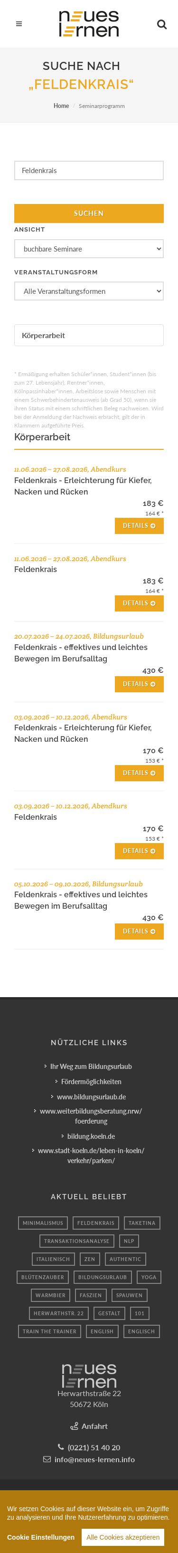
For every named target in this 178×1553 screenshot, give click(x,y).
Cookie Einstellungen (41, 1542)
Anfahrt (95, 1425)
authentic (125, 1259)
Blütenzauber (42, 1277)
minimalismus (43, 1223)
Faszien (91, 1295)
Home (61, 105)
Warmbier (51, 1295)
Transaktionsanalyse (77, 1241)
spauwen (129, 1295)
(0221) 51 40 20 (94, 1447)
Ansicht (29, 229)
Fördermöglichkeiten (91, 1081)
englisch (141, 1331)
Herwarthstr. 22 (59, 1313)
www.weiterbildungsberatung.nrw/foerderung (91, 1116)
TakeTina (142, 1223)
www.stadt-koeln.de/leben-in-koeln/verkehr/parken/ (91, 1155)
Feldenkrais (95, 1223)
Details (139, 525)
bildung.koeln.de (91, 1136)
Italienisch (53, 1259)
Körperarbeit (43, 335)
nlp (129, 1241)
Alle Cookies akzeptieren (122, 1542)
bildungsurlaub (102, 1277)
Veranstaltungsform (56, 272)
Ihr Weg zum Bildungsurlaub (91, 1066)
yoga (149, 1277)
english (102, 1331)
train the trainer (49, 1331)
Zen (89, 1259)
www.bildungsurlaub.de (91, 1097)
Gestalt (109, 1313)
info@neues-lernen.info (95, 1459)
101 (140, 1313)
